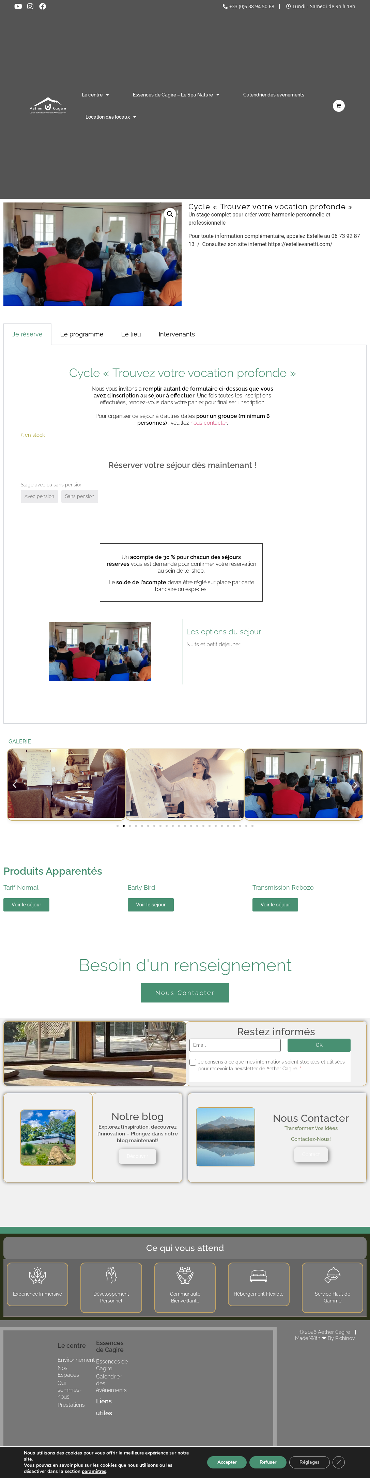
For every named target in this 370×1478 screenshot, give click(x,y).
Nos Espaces (68, 1371)
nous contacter (208, 423)
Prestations (71, 1405)
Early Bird (141, 887)
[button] (170, 214)
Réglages (309, 1462)
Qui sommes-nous (70, 1390)
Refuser (268, 1462)
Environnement (76, 1360)
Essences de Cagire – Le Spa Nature (176, 95)
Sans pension (79, 496)
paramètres (94, 1471)
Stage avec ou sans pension (51, 484)
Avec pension (39, 496)
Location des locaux (111, 117)
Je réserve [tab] (27, 334)
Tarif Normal (20, 887)
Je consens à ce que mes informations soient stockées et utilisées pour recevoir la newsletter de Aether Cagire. (271, 1065)
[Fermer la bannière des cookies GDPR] (339, 1462)
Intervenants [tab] (177, 334)
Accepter (226, 1462)
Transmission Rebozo (283, 887)
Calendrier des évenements (273, 94)
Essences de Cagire (112, 1365)
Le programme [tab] (82, 334)
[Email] (235, 1045)
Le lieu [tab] (131, 334)
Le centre (95, 95)
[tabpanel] (185, 534)
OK (319, 1045)
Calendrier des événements (111, 1383)
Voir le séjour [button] (26, 905)
